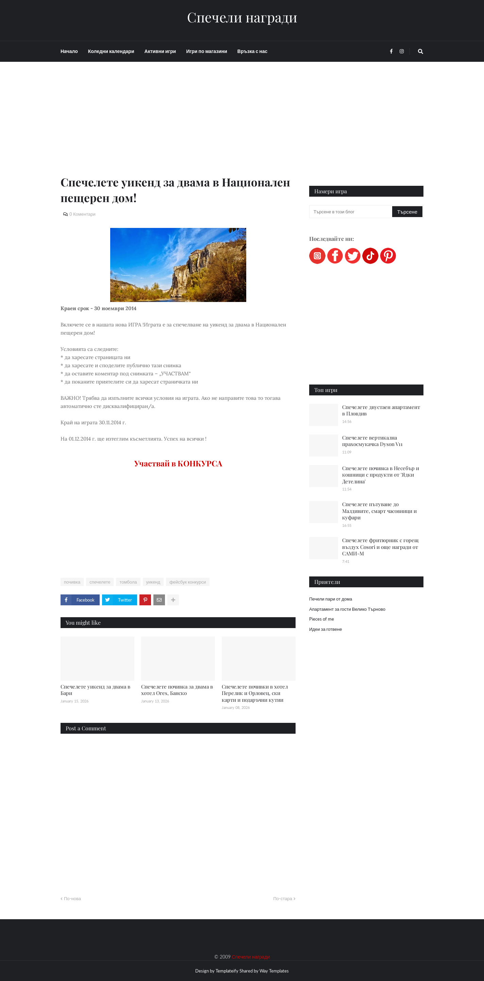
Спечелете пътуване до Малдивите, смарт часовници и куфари (379, 511)
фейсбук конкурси (187, 582)
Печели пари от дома (330, 599)
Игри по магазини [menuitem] (206, 51)
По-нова (72, 898)
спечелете (99, 582)
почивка (72, 582)
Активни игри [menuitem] (160, 51)
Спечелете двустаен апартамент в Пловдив (381, 410)
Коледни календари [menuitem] (111, 51)
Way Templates (274, 971)
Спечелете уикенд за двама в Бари (95, 690)
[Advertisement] (178, 126)
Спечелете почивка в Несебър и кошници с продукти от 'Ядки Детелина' (380, 475)
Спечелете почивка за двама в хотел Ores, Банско (177, 690)
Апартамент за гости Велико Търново (347, 609)
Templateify (227, 971)
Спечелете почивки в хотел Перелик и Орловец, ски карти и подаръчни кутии (255, 693)
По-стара (282, 898)
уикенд (153, 582)
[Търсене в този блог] (351, 211)
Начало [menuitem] (69, 51)
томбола (128, 582)
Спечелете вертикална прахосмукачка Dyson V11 (372, 441)
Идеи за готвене (325, 629)
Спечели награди (242, 17)
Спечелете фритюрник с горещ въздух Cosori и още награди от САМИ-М (380, 547)
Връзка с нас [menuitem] (252, 51)
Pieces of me (321, 619)
